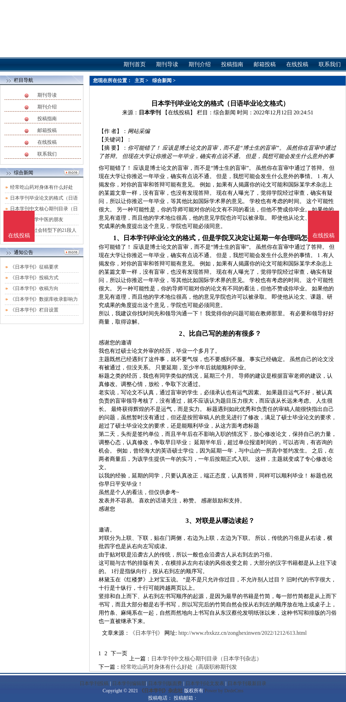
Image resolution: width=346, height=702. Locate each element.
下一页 (119, 653)
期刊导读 (47, 95)
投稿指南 (47, 118)
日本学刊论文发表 (204, 683)
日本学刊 (150, 112)
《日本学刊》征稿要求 (34, 267)
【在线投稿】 (178, 112)
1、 (118, 238)
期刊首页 (135, 64)
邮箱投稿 (47, 130)
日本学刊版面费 (165, 683)
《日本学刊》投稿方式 (34, 277)
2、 (184, 333)
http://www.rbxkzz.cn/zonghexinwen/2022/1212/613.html (242, 633)
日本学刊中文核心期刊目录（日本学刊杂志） (206, 658)
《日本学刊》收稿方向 (34, 288)
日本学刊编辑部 (129, 683)
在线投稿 (47, 142)
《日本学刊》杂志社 (161, 690)
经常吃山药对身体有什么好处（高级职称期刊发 (179, 667)
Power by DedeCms (223, 690)
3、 (190, 520)
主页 (139, 80)
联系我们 (47, 154)
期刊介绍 (47, 106)
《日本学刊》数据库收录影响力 (44, 299)
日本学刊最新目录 (247, 683)
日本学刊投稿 (94, 683)
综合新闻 (162, 80)
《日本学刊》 (146, 633)
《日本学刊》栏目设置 (34, 310)
